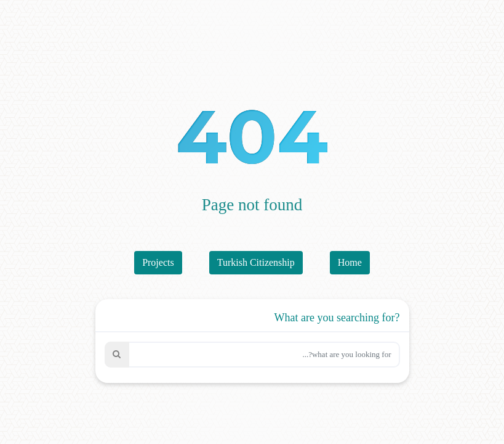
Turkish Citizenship (256, 262)
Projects (158, 262)
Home (350, 262)
